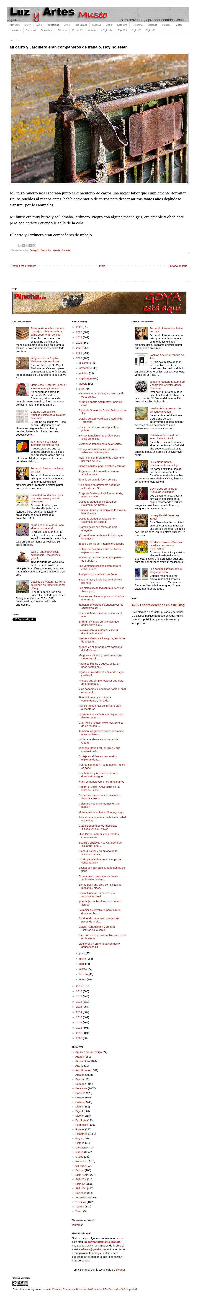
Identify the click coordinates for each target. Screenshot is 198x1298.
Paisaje (79, 1170)
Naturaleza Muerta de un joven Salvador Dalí (164, 437)
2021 (79, 352)
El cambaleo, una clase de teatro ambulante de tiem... (98, 878)
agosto (83, 383)
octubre (84, 373)
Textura (79, 1206)
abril (82, 963)
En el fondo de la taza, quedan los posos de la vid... (99, 920)
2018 (79, 991)
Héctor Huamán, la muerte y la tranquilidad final (97, 894)
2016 (79, 1001)
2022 (79, 347)
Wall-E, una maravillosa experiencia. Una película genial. (46, 555)
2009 (79, 1038)
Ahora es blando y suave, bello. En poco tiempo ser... (99, 665)
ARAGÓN (15, 25)
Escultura (122, 25)
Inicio (102, 265)
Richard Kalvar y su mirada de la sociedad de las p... (98, 852)
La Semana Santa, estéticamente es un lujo (164, 463)
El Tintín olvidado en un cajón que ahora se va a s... (99, 623)
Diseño (79, 1115)
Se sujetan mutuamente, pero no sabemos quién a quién (98, 451)
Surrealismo (47, 30)
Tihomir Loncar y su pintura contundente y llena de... (95, 699)
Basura (79, 1079)
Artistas (92, 30)
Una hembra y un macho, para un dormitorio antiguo (99, 775)
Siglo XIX (122, 30)
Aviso (39, 25)
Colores (80, 1097)
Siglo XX (136, 30)
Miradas (166, 25)
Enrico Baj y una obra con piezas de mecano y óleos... (100, 886)
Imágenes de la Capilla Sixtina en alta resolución (45, 360)
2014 (79, 1012)
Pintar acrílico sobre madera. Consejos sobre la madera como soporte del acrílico (48, 331)
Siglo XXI (150, 30)
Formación (77, 30)
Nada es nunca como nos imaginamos (101, 781)
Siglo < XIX (82, 1174)
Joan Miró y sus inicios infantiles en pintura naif (45, 443)
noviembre (85, 367)
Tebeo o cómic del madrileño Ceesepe (101, 543)
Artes (67, 25)
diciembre (85, 362)
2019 (79, 985)
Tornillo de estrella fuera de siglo (98, 479)
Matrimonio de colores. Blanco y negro (101, 812)
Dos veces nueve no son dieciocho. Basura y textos (100, 797)
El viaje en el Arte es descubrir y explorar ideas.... (98, 758)
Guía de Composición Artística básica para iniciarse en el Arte (48, 415)
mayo (83, 958)
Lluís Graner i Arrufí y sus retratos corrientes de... (99, 835)
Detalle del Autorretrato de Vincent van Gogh (165, 410)
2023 (79, 342)
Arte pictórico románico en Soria (98, 574)
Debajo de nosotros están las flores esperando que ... (100, 551)
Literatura (152, 25)
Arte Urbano (81, 25)
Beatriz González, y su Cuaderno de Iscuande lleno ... (100, 844)
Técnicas (62, 30)
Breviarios (46, 250)
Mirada (56, 250)
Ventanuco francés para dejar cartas (100, 443)
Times (79, 1211)
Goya (78, 1138)
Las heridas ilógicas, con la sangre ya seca (166, 570)
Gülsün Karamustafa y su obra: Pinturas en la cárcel (97, 928)
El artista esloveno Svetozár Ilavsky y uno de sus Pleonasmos (166, 545)
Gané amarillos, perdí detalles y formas (102, 465)
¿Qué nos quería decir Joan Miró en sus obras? (47, 526)
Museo (179, 25)
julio (82, 388)
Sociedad (31, 30)
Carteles (80, 1092)
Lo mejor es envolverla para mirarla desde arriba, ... (100, 911)
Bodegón (34, 250)
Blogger (120, 1269)
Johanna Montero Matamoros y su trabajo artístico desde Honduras (167, 385)
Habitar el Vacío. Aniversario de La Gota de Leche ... (99, 788)
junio (82, 953)
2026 (79, 326)
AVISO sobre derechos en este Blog (158, 605)
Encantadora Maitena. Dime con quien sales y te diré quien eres (47, 498)
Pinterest (77, 1224)
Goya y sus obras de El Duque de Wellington (163, 490)
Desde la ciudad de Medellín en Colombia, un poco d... (97, 520)
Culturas (96, 25)
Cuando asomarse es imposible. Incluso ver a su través (98, 827)
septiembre (86, 378)
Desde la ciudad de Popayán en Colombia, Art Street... (98, 503)
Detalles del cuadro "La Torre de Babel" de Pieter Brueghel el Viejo (48, 585)
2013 (79, 1017)
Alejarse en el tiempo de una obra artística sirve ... (99, 473)
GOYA (28, 25)
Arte (77, 1065)
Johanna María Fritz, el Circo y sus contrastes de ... (99, 749)
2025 (79, 332)
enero (83, 979)
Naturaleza (15, 30)
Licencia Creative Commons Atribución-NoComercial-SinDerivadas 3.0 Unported (89, 1289)
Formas (79, 1129)
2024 (79, 337)
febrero (84, 974)
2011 (79, 1027)
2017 (79, 996)
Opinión (80, 1165)
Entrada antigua (177, 265)
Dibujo (109, 25)
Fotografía (137, 25)
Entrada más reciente (23, 265)
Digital (79, 1111)
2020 (79, 358)
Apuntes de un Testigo (88, 1051)
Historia (79, 1142)
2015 (79, 1006)
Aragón (79, 1056)
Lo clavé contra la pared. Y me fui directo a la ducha (99, 631)
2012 (79, 1022)
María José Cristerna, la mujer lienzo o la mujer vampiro (48, 386)
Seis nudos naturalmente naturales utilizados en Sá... (99, 486)
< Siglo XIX (106, 30)
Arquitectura (53, 25)
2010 (79, 1032)
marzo (83, 968)
